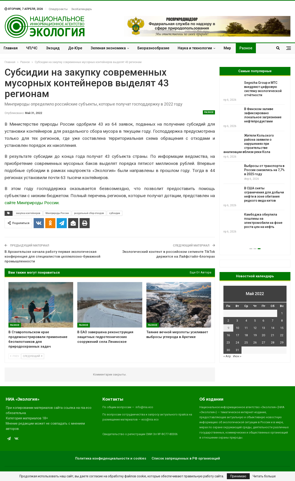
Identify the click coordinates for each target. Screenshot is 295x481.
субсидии (114, 213)
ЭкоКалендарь (81, 9)
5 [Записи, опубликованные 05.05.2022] (255, 320)
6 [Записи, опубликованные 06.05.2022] (263, 320)
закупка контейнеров (28, 213)
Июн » (237, 356)
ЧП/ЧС (32, 48)
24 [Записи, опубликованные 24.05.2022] (237, 342)
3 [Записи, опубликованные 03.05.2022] (237, 320)
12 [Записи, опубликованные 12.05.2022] (255, 328)
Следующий (33, 356)
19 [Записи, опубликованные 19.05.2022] (255, 335)
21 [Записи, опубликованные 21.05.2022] (272, 335)
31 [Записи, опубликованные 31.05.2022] (237, 350)
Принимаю (238, 476)
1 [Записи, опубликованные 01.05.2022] (282, 313)
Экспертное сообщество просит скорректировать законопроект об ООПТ (265, 87)
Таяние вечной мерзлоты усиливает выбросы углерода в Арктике (265, 131)
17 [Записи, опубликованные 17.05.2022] (237, 335)
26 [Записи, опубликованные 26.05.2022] (255, 342)
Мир (227, 48)
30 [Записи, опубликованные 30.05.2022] (228, 350)
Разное (245, 48)
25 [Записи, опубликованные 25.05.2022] (246, 342)
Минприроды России (57, 213)
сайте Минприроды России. (32, 202)
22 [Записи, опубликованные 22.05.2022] (281, 335)
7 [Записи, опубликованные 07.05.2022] (272, 320)
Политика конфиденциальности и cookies (110, 458)
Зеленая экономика (108, 48)
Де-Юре (75, 48)
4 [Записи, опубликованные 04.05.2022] (246, 320)
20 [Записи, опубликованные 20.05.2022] (263, 335)
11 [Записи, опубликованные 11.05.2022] (246, 328)
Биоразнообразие (153, 48)
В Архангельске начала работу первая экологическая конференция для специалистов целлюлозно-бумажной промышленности (52, 256)
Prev (14, 356)
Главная (11, 48)
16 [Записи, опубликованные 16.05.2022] (228, 335)
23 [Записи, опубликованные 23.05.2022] (228, 342)
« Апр (227, 356)
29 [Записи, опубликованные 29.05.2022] (281, 342)
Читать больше (264, 476)
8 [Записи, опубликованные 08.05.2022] (282, 320)
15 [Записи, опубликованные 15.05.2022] (281, 328)
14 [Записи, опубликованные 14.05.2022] (272, 328)
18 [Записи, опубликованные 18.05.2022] (246, 335)
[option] (255, 155)
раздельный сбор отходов (89, 213)
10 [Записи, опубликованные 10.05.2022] (237, 328)
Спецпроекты (58, 9)
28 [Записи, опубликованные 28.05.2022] (272, 342)
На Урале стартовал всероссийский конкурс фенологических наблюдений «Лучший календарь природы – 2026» (253, 158)
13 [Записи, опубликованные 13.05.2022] (263, 328)
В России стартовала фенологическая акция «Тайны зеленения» (264, 184)
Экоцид (53, 48)
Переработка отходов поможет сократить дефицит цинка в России (265, 109)
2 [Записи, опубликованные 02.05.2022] (228, 320)
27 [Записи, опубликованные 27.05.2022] (263, 342)
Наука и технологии (195, 48)
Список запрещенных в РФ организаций (186, 458)
